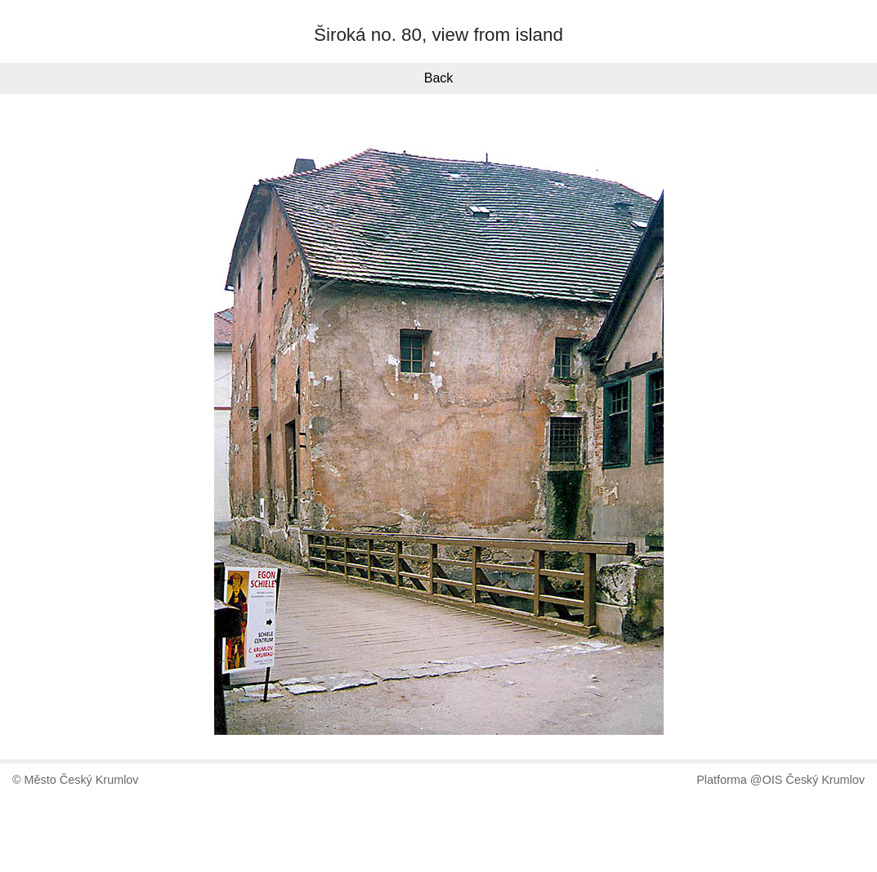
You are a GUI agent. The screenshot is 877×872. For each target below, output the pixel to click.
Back (439, 78)
